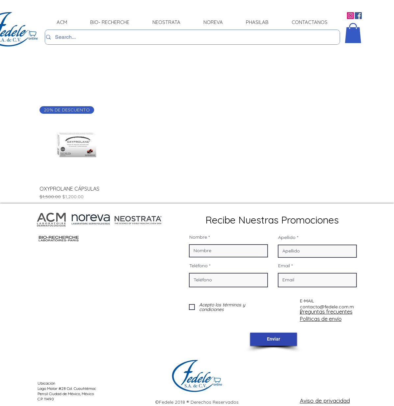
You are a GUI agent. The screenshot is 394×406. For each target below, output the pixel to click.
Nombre (198, 237)
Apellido (287, 237)
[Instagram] (350, 15)
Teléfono (198, 265)
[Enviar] (273, 339)
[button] (353, 33)
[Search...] (190, 37)
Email (284, 265)
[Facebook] (358, 15)
